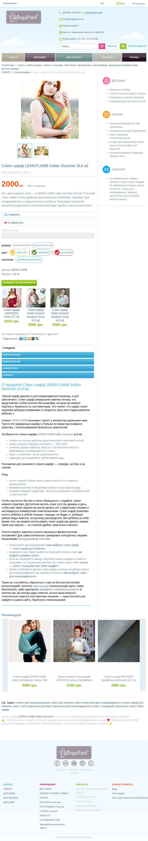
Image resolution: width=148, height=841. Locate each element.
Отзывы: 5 (8, 375)
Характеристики (12, 355)
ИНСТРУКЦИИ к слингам (52, 807)
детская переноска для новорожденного (67, 706)
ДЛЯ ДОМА (9, 802)
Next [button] (143, 655)
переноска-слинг (125, 706)
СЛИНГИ (7, 789)
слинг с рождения (103, 706)
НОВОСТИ (45, 815)
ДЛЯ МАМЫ (9, 793)
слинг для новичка (62, 702)
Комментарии (10, 368)
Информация (9, 3)
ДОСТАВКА (45, 789)
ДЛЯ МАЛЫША (10, 798)
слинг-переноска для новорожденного (98, 702)
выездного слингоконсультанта (59, 589)
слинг (15, 706)
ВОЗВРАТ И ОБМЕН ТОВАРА (54, 793)
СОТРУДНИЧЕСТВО (50, 820)
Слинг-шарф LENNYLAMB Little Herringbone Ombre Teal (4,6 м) (30, 680)
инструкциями (27, 538)
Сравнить (14, 214)
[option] (50, 110)
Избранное (112, 46)
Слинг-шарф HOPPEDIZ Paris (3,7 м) (12, 313)
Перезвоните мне (93, 12)
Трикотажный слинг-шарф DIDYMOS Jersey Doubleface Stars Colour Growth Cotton (74, 680)
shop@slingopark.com (73, 19)
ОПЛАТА (44, 798)
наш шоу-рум (41, 585)
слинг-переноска (30, 706)
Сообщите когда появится (19, 282)
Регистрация (139, 3)
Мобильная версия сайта (88, 810)
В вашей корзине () (137, 46)
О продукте (9, 348)
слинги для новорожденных (33, 702)
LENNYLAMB (19, 269)
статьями (44, 538)
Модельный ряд (11, 362)
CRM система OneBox (81, 837)
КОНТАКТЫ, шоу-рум (50, 802)
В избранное (15, 222)
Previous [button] (5, 655)
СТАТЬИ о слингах (49, 811)
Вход (122, 3)
